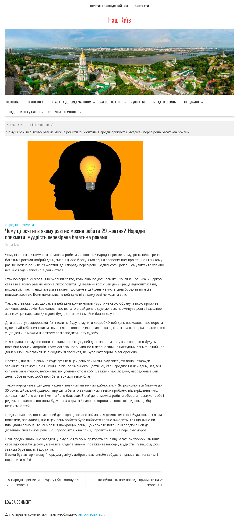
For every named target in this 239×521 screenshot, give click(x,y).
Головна (12, 101)
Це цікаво (191, 101)
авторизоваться (91, 514)
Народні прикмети (19, 224)
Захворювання (110, 101)
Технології (35, 101)
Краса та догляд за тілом (71, 101)
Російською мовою (62, 111)
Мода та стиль (164, 101)
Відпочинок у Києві (24, 111)
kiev (15, 245)
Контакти (142, 6)
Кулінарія (138, 101)
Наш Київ (119, 20)
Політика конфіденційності (109, 6)
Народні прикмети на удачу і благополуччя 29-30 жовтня (43, 482)
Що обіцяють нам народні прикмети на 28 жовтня (130, 482)
